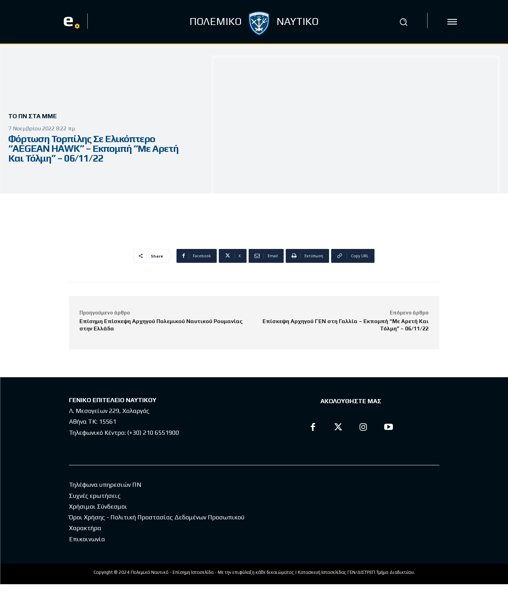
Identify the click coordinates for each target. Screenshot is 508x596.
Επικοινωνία (87, 550)
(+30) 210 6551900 (153, 432)
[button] (403, 21)
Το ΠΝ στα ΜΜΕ (35, 116)
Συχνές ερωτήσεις (95, 507)
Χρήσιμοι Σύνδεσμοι (98, 518)
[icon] (452, 21)
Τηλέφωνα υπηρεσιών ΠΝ (105, 496)
